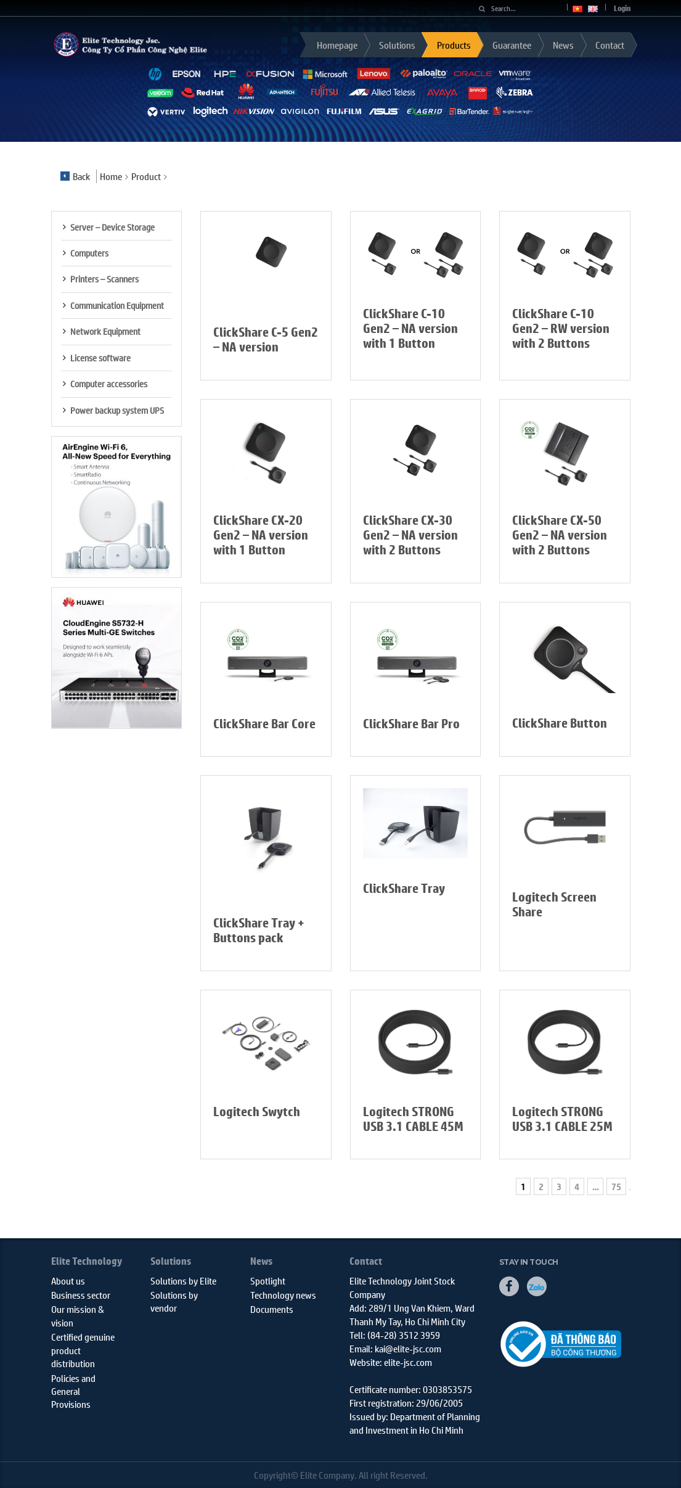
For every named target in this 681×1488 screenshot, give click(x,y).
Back (75, 176)
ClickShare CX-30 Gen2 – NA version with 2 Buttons (410, 535)
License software (100, 357)
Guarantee (511, 44)
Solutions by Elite (183, 1280)
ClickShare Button (559, 723)
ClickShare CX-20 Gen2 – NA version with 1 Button (260, 535)
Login (622, 8)
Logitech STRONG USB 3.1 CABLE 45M (413, 1119)
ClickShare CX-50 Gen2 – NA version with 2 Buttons (559, 535)
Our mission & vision (77, 1315)
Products (454, 44)
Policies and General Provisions (73, 1391)
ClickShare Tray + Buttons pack (258, 930)
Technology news (283, 1294)
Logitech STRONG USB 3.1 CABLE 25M (562, 1119)
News (563, 44)
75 (616, 1186)
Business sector (80, 1294)
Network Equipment (105, 331)
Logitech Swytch (256, 1111)
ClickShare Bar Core (264, 723)
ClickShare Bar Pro (411, 723)
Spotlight (267, 1280)
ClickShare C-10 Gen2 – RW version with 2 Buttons (561, 328)
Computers (89, 253)
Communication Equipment (117, 305)
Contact (609, 44)
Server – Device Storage (112, 227)
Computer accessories (108, 383)
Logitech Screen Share (554, 904)
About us (68, 1280)
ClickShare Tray (404, 888)
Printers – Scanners (104, 279)
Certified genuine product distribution (83, 1350)
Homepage (337, 44)
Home (111, 176)
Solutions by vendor (174, 1301)
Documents (271, 1308)
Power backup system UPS (117, 410)
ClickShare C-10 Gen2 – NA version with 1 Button (410, 328)
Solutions (397, 44)
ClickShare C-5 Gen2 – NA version (265, 339)
